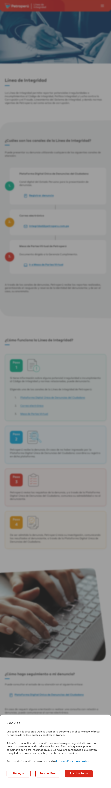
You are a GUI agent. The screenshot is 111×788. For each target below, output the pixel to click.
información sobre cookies (72, 761)
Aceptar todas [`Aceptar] (78, 773)
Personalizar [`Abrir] (48, 773)
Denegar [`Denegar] (18, 773)
